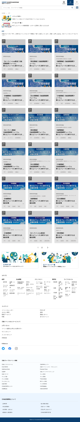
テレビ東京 (42, 374)
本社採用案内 (6, 406)
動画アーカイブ (6, 314)
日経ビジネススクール (7, 364)
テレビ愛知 (42, 376)
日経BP (3, 371)
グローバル (29, 287)
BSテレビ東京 (43, 381)
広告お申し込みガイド (46, 409)
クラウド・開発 (47, 287)
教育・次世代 (74, 284)
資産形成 (74, 282)
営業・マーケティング (5, 294)
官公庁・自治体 (55, 297)
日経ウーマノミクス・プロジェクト (48, 367)
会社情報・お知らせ (7, 409)
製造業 (55, 282)
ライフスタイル (74, 288)
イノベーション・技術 (39, 282)
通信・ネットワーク (47, 290)
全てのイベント (44, 316)
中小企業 (60, 293)
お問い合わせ (5, 325)
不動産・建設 (60, 289)
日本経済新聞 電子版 (46, 412)
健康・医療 (67, 288)
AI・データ (47, 282)
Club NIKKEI (5, 367)
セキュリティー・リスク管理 (39, 288)
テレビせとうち (5, 381)
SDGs (27, 282)
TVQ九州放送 (43, 379)
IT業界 (55, 292)
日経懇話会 (4, 388)
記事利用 (5, 403)
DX (45, 284)
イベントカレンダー (7, 310)
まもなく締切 (5, 312)
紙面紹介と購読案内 (7, 412)
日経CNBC (4, 383)
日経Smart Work (6, 369)
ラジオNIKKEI (43, 383)
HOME (3, 13)
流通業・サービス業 (60, 283)
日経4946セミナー (44, 364)
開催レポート (44, 314)
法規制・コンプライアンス (30, 290)
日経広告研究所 (44, 388)
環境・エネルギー (30, 284)
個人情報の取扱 (44, 403)
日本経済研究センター (7, 386)
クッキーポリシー (7, 334)
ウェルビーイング (30, 293)
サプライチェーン (39, 293)
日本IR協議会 (43, 386)
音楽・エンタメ (67, 295)
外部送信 (4, 338)
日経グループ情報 (45, 406)
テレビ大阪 (4, 376)
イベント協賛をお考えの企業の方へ (12, 328)
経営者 (5, 282)
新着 (41, 312)
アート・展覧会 (74, 291)
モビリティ (47, 293)
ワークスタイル (5, 286)
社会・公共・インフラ (21, 288)
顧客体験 (12, 293)
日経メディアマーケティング (47, 371)
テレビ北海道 (5, 379)
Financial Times (44, 369)
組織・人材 (12, 282)
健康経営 (12, 285)
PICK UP (42, 310)
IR (10, 287)
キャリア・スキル (67, 283)
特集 (3, 316)
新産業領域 (60, 296)
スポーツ (67, 291)
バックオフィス (12, 290)
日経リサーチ (5, 374)
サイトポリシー (6, 331)
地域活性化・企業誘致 (21, 282)
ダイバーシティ (21, 293)
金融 (54, 288)
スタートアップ (5, 290)
